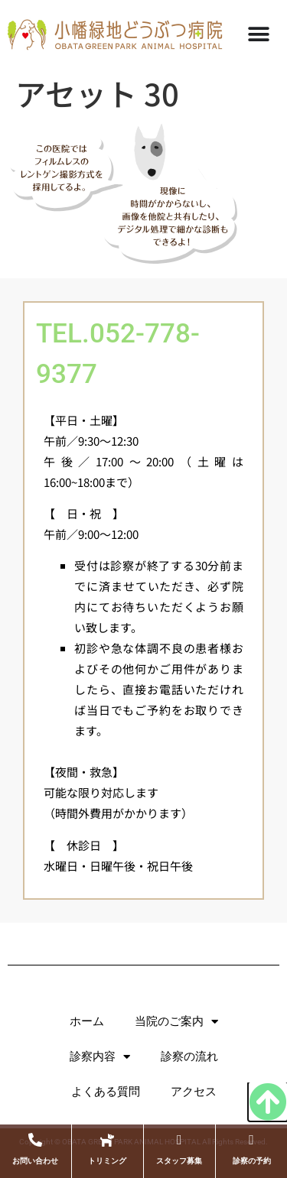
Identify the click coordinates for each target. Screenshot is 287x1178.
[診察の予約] (252, 1140)
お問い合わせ (35, 1161)
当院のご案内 (176, 1021)
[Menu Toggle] (258, 34)
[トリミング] (107, 1140)
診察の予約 (252, 1161)
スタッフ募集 (179, 1161)
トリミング (107, 1161)
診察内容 (100, 1056)
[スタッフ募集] (179, 1140)
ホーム (87, 1021)
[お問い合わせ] (35, 1140)
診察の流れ (189, 1056)
